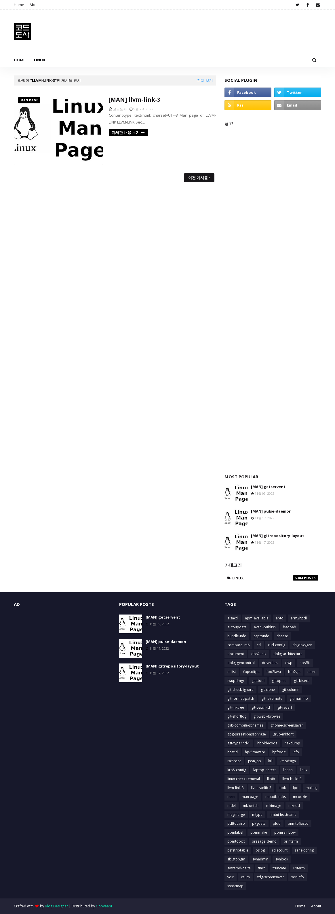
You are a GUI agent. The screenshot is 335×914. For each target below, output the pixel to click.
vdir (230, 877)
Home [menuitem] (19, 59)
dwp (288, 662)
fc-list (231, 671)
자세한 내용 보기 (126, 132)
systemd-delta (239, 868)
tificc (261, 868)
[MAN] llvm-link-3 (134, 99)
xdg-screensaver (270, 877)
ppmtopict (236, 841)
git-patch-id (260, 707)
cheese (282, 636)
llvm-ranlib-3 (261, 787)
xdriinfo (297, 877)
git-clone (268, 689)
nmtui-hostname (283, 814)
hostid (232, 752)
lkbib (271, 778)
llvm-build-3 (292, 778)
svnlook (281, 859)
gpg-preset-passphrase (246, 734)
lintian (288, 769)
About (35, 4)
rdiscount (280, 850)
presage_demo (264, 841)
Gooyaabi (104, 906)
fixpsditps (251, 671)
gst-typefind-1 (238, 743)
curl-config (276, 644)
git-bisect (301, 680)
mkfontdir (251, 805)
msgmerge (236, 814)
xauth (245, 877)
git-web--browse (267, 716)
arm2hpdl (299, 618)
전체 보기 (205, 80)
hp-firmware (255, 752)
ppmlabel (235, 832)
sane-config (304, 850)
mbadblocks (275, 796)
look (282, 787)
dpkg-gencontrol (241, 662)
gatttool (258, 680)
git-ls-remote (271, 698)
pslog (260, 850)
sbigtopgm (236, 859)
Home (19, 4)
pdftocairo (236, 823)
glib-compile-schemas (245, 725)
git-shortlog (236, 716)
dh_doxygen (302, 644)
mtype (257, 814)
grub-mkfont (283, 734)
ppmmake (258, 832)
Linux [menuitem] (39, 59)
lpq (295, 787)
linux (275, 578)
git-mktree (235, 707)
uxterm (299, 868)
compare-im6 (238, 644)
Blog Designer (56, 906)
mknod (294, 805)
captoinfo (261, 636)
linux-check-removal (243, 778)
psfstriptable (237, 850)
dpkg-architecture (287, 653)
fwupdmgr (235, 680)
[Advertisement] (272, 297)
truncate (279, 868)
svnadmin (260, 859)
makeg (311, 787)
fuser (311, 671)
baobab (289, 627)
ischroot (234, 760)
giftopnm (279, 680)
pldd (277, 823)
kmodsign (288, 760)
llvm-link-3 (235, 787)
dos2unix (258, 653)
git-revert (284, 707)
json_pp (254, 760)
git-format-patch (240, 698)
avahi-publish (265, 627)
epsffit (305, 662)
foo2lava (274, 671)
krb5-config (236, 769)
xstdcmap (235, 885)
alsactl (232, 618)
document (235, 653)
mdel (231, 805)
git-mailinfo (299, 698)
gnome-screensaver (287, 725)
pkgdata (259, 823)
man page (250, 796)
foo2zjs (294, 671)
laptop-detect (264, 769)
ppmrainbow (285, 832)
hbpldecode (267, 743)
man (231, 796)
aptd (279, 618)
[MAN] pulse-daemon (271, 511)
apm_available (257, 618)
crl (259, 644)
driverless (270, 662)
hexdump (292, 743)
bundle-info (236, 636)
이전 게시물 (198, 177)
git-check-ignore (240, 689)
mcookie (300, 796)
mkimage (273, 805)
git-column (290, 689)
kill (270, 760)
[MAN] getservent (268, 486)
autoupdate (237, 627)
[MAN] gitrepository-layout (277, 535)
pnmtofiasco (298, 823)
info (296, 752)
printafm (291, 841)
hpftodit (278, 752)
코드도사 (120, 109)
